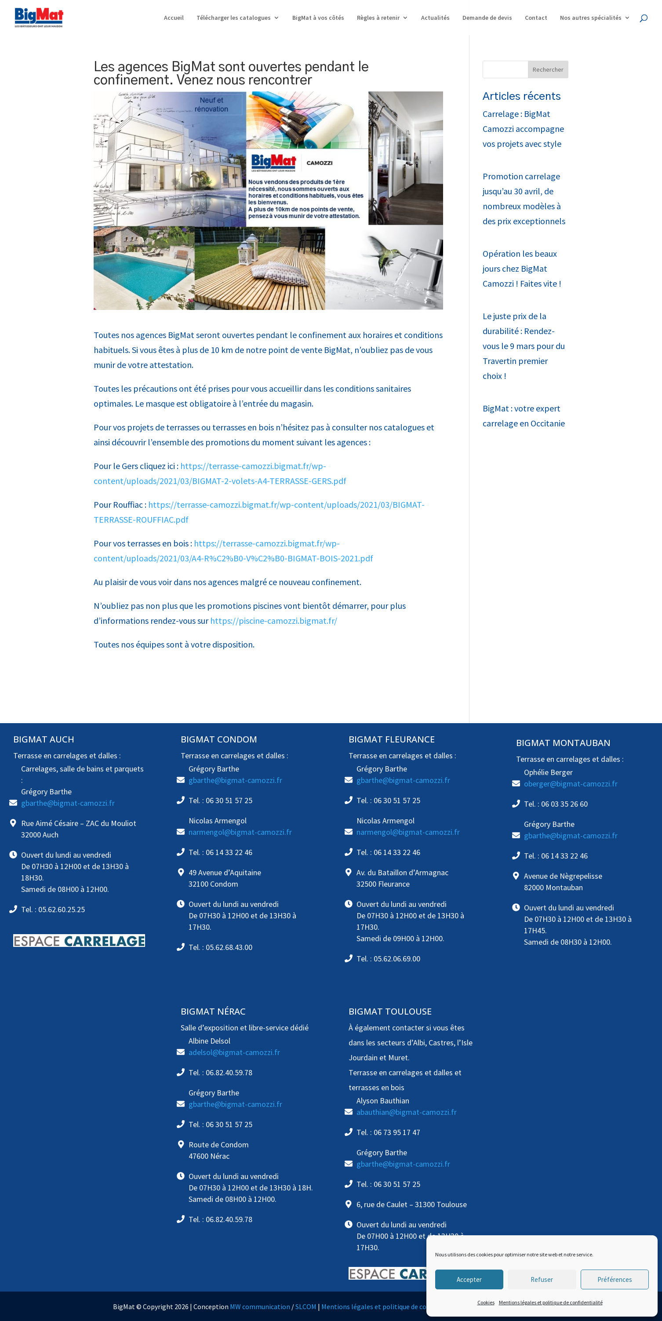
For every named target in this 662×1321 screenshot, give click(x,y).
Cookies (486, 1302)
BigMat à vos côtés (318, 18)
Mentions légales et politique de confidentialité (551, 1302)
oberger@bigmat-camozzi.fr (571, 784)
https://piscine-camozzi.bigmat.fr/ (273, 620)
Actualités (435, 18)
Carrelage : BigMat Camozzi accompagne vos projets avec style (523, 128)
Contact (536, 18)
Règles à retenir (378, 18)
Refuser (542, 1279)
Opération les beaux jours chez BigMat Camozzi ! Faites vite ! (522, 268)
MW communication (260, 1306)
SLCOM (305, 1306)
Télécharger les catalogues (233, 18)
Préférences (614, 1279)
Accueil (174, 18)
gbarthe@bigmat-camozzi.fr (68, 803)
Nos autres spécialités (591, 18)
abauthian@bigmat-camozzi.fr (406, 1112)
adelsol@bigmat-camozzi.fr (234, 1052)
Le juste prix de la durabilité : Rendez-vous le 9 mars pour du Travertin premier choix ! (524, 345)
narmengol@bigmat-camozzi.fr (240, 832)
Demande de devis (487, 18)
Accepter (469, 1279)
